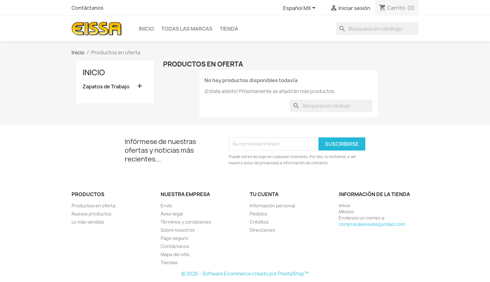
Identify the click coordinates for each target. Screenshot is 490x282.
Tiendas (169, 262)
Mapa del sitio (175, 254)
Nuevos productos (92, 214)
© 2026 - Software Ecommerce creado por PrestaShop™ (245, 273)
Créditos (259, 222)
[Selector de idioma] (300, 8)
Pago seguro (174, 238)
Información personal (272, 206)
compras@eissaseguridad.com (372, 224)
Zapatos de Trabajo (105, 86)
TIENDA (229, 28)
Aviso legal (172, 214)
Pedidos (258, 214)
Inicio (146, 28)
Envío (166, 206)
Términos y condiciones (186, 222)
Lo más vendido (88, 222)
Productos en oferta (93, 206)
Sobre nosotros (178, 230)
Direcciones (262, 230)
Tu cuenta (264, 194)
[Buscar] (377, 28)
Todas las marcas (186, 28)
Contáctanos (87, 7)
